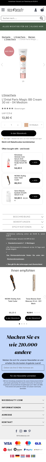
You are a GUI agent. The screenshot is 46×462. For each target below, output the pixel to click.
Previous (2, 64)
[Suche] (23, 18)
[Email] (23, 368)
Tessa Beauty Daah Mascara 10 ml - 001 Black (33, 301)
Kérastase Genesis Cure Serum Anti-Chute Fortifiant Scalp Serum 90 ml (20, 160)
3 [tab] (24, 324)
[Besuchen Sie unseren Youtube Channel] (25, 432)
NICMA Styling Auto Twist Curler (20, 178)
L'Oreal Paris (10, 39)
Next (43, 64)
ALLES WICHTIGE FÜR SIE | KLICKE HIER (23, 26)
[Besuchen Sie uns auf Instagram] (21, 432)
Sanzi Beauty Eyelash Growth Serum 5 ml (20, 193)
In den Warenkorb (18, 133)
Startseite (6, 37)
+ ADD (34, 162)
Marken (31, 37)
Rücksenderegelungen (15, 259)
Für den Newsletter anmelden (23, 376)
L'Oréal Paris (19, 37)
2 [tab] (22, 324)
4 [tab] (27, 324)
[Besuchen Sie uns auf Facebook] (16, 432)
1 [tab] (19, 324)
